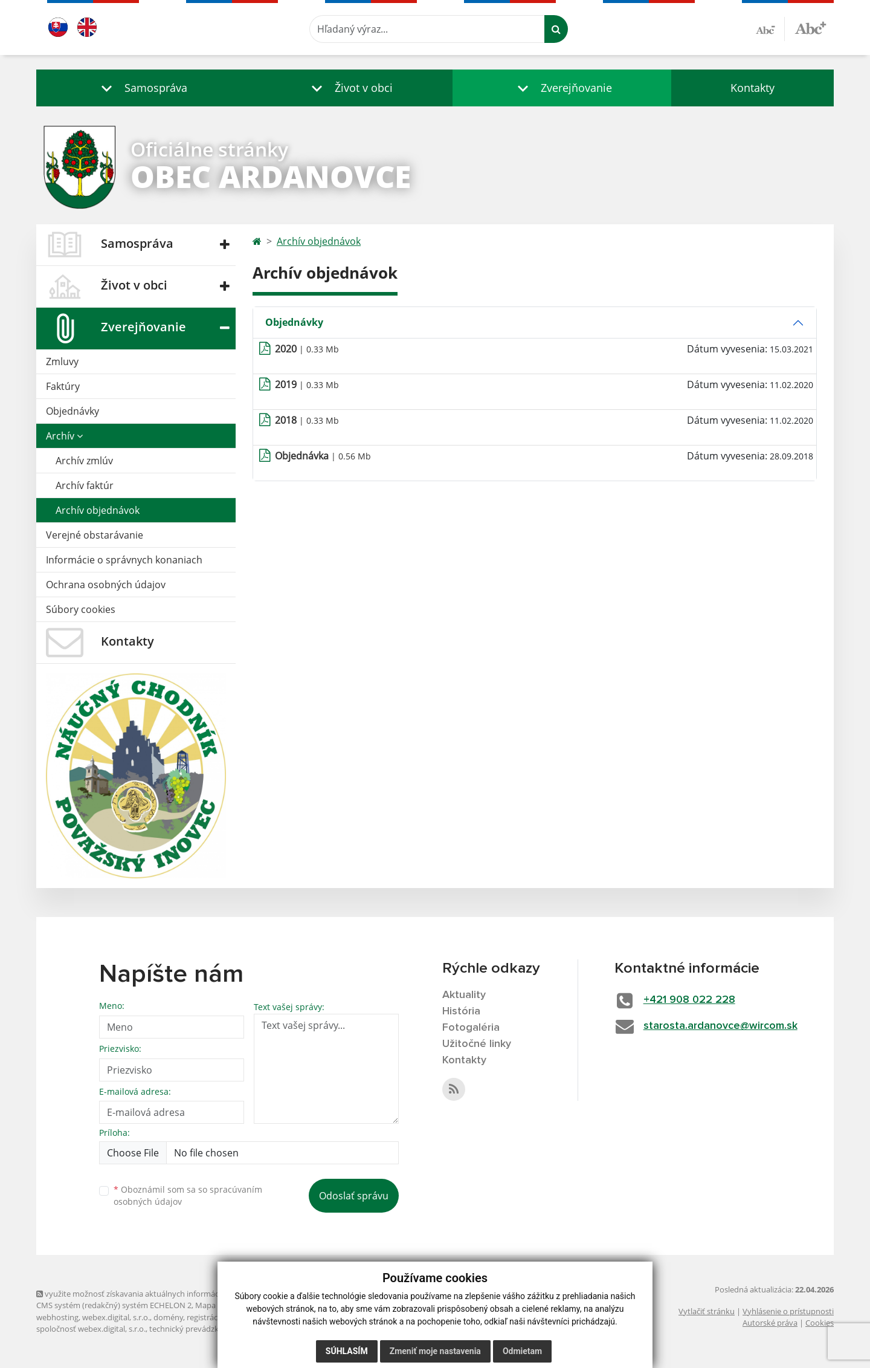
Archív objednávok (98, 510)
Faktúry (63, 386)
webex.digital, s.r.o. (116, 1317)
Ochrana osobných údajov (106, 584)
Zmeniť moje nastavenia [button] (435, 1351)
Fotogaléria (471, 1027)
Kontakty (752, 87)
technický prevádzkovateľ (195, 1328)
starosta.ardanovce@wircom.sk (720, 1025)
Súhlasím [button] (347, 1351)
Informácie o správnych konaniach (124, 559)
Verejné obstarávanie (94, 535)
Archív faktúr (85, 485)
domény (168, 1317)
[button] (141, 88)
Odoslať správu (353, 1195)
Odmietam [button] (522, 1351)
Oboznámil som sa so (188, 1196)
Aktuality (464, 995)
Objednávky (72, 411)
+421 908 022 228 (689, 999)
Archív (64, 435)
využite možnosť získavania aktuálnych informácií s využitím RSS (156, 1293)
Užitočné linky (476, 1044)
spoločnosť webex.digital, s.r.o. (91, 1328)
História (461, 1011)
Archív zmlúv (84, 460)
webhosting (57, 1317)
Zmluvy (62, 361)
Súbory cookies (80, 609)
